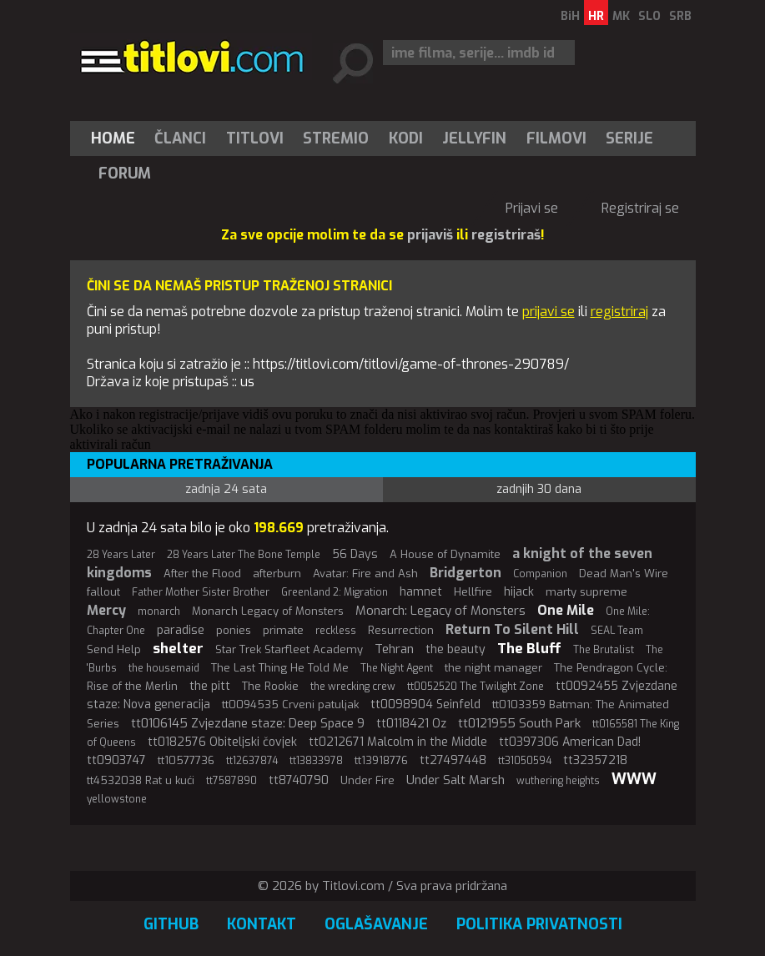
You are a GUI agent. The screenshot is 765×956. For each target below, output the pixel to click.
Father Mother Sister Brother (200, 592)
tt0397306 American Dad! (570, 742)
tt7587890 (231, 780)
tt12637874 (252, 760)
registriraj (619, 311)
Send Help (114, 649)
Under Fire (367, 780)
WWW (634, 779)
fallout (103, 592)
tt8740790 (299, 780)
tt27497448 (453, 760)
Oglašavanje (376, 924)
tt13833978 (316, 760)
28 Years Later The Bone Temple (243, 554)
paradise (180, 630)
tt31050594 (524, 760)
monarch (159, 611)
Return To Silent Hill (512, 629)
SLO (649, 16)
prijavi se (548, 311)
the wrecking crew (352, 686)
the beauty (455, 649)
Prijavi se (532, 208)
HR (596, 16)
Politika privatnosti (539, 924)
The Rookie (270, 686)
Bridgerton (465, 572)
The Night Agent (396, 668)
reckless (335, 630)
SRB (680, 16)
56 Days (355, 554)
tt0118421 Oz (411, 724)
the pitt (209, 686)
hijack (519, 592)
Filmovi (556, 138)
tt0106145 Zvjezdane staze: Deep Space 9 (248, 723)
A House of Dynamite (445, 554)
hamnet (421, 592)
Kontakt (261, 924)
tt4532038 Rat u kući (140, 780)
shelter (178, 648)
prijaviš (430, 235)
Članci (180, 138)
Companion (540, 574)
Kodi (406, 138)
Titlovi (255, 138)
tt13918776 (381, 760)
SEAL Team (617, 630)
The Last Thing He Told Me (280, 668)
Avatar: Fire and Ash (365, 573)
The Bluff (529, 648)
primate (283, 630)
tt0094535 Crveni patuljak (290, 704)
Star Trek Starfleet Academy (289, 649)
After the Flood (202, 573)
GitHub (171, 924)
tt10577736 (186, 760)
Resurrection (401, 630)
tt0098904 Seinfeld (425, 704)
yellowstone (117, 799)
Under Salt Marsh (455, 780)
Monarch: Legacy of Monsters (440, 610)
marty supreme (586, 592)
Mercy (106, 610)
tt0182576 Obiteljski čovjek (222, 742)
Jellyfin (474, 138)
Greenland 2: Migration (334, 592)
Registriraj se (640, 208)
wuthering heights (558, 780)
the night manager (493, 668)
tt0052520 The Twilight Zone (475, 686)
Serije (629, 138)
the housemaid (163, 668)
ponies (233, 630)
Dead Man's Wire (623, 573)
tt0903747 (116, 760)
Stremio (336, 138)
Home (113, 138)
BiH (570, 16)
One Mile (565, 610)
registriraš (506, 235)
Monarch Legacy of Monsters (268, 611)
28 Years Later (121, 554)
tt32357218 (595, 760)
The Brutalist (603, 650)
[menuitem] (117, 138)
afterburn (277, 573)
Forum (124, 174)
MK (621, 16)
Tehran (394, 649)
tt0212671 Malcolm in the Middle (398, 742)
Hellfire (473, 592)
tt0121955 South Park (519, 723)
